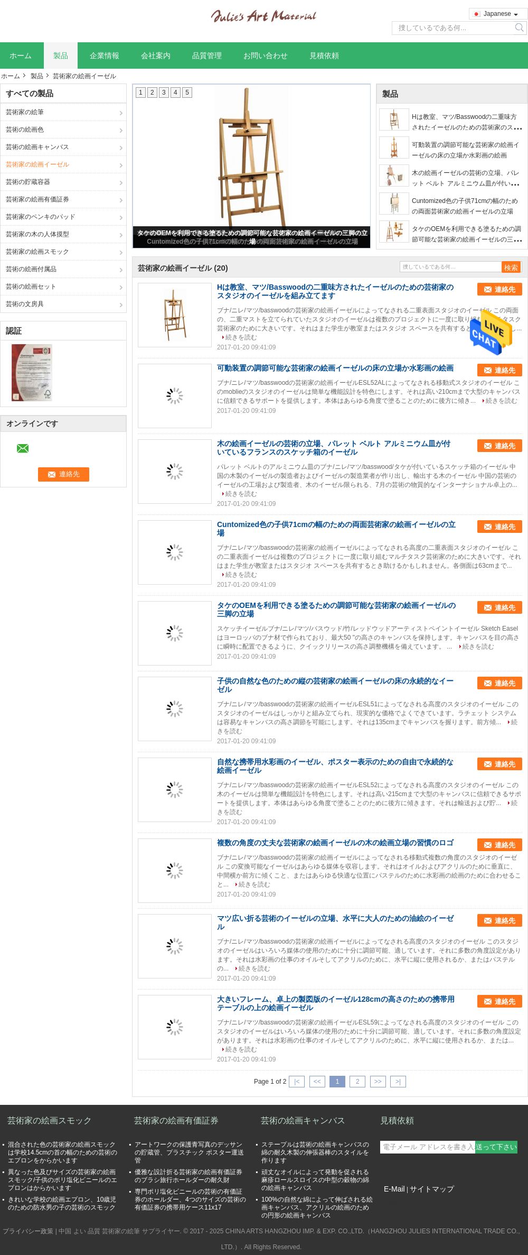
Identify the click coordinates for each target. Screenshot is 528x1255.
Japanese (501, 13)
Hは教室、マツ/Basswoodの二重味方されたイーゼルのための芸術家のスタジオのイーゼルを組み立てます (466, 127)
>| (398, 1081)
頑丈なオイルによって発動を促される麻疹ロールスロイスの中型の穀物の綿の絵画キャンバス (315, 1180)
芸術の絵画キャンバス (37, 147)
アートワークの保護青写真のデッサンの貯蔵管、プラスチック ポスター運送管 (189, 1152)
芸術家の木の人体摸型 (37, 234)
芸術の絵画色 (25, 129)
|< (296, 1081)
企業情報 (104, 55)
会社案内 (156, 55)
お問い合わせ (265, 55)
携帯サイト (399, 1202)
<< (317, 1081)
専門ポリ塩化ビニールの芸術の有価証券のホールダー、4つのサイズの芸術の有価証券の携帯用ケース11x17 (190, 1199)
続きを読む (241, 337)
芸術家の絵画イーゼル (37, 164)
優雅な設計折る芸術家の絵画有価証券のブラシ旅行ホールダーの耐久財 (188, 1176)
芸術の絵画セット (31, 286)
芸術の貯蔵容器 (28, 182)
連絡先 (505, 289)
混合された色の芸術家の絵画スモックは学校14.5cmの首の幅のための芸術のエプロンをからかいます (62, 1152)
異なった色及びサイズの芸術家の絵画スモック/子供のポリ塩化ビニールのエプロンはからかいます (62, 1180)
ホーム (21, 55)
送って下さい (496, 1147)
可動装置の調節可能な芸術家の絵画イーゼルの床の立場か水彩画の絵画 (335, 368)
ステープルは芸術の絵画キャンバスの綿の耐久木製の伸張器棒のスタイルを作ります (315, 1152)
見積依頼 (324, 55)
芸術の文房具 (25, 304)
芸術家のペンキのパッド (41, 216)
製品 (60, 55)
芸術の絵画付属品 (31, 269)
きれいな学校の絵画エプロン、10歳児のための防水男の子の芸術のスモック (62, 1203)
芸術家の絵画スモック (37, 251)
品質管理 (207, 55)
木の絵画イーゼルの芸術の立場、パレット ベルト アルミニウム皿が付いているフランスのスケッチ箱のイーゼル (466, 183)
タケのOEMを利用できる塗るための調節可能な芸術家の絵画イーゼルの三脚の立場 (466, 239)
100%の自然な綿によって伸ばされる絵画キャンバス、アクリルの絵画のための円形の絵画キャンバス (317, 1207)
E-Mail (394, 1189)
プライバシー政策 (28, 1231)
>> (378, 1081)
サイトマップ (432, 1189)
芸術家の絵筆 (25, 112)
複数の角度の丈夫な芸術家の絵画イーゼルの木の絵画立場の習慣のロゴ (335, 842)
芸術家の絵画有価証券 (37, 199)
